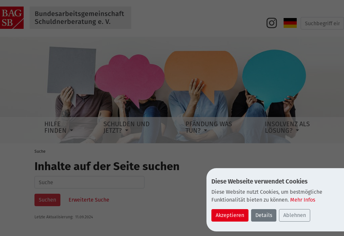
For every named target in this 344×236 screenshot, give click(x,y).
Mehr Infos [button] (302, 200)
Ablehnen (294, 215)
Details (263, 215)
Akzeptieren (230, 215)
